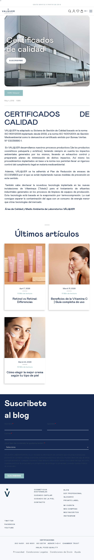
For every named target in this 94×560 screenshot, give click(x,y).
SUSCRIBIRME (16, 60)
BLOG (66, 490)
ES (85, 11)
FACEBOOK (9, 524)
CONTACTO (39, 502)
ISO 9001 (30, 543)
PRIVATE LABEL (71, 500)
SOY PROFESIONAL (73, 493)
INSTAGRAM (69, 516)
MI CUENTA (69, 505)
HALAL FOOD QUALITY (47, 547)
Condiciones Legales (37, 552)
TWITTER (9, 521)
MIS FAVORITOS (71, 512)
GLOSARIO (69, 497)
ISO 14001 (19, 543)
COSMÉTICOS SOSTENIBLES (40, 491)
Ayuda (77, 552)
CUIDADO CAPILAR (43, 495)
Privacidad (18, 552)
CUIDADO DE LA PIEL (44, 499)
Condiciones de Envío (61, 552)
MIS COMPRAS (70, 509)
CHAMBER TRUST (71, 543)
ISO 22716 (41, 543)
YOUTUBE (9, 528)
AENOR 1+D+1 (54, 543)
